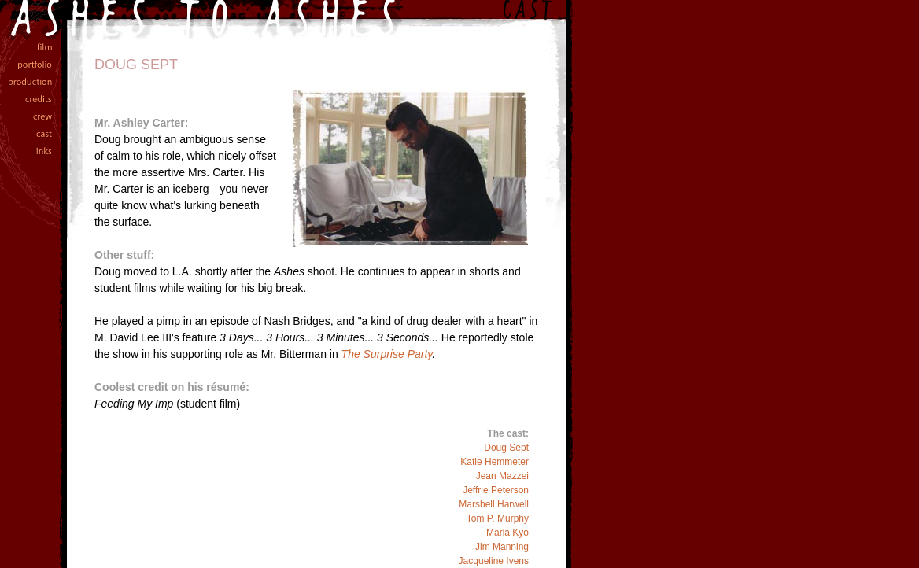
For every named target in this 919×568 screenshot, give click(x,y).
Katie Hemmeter (494, 461)
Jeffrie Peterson (496, 490)
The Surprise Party (387, 354)
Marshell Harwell (494, 504)
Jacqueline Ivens (494, 560)
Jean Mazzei (502, 475)
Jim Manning (502, 546)
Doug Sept (506, 447)
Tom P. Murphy (498, 518)
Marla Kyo (507, 532)
